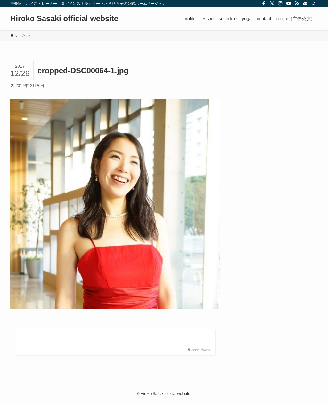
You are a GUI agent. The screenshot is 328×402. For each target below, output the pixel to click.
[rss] (297, 3)
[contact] (305, 3)
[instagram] (280, 3)
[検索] (313, 3)
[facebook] (263, 3)
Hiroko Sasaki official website (64, 18)
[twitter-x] (272, 3)
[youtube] (288, 3)
